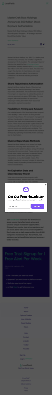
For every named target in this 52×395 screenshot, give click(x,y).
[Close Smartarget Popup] (46, 185)
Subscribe (37, 206)
